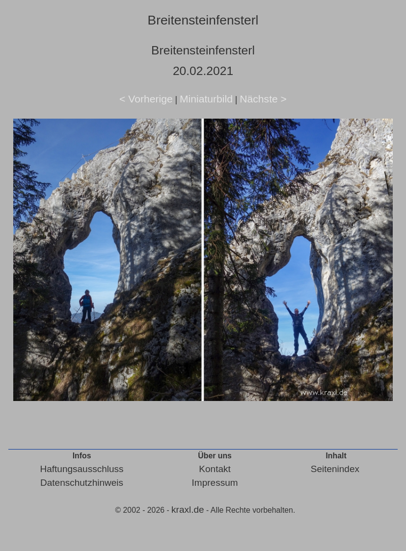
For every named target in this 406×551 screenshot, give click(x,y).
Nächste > (263, 98)
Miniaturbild (206, 98)
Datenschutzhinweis (81, 482)
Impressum (215, 482)
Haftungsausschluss (82, 469)
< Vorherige (146, 98)
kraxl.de (187, 509)
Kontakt (214, 469)
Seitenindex (335, 469)
